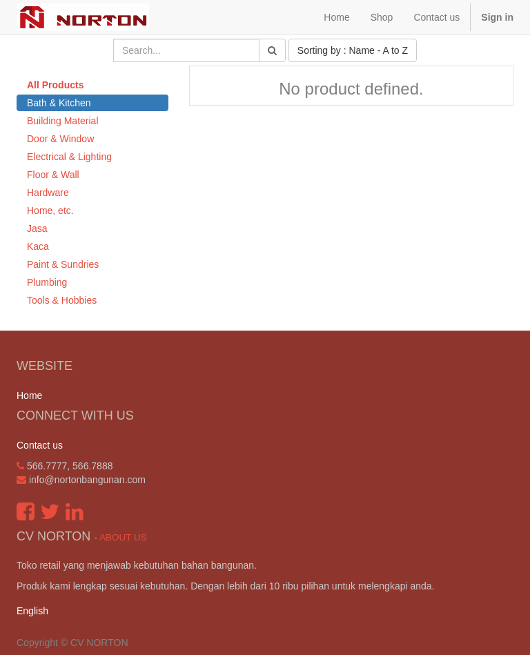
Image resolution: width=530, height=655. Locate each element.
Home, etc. (50, 210)
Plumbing (47, 282)
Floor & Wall (53, 174)
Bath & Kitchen (59, 102)
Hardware (48, 192)
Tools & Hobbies (62, 300)
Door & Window (60, 138)
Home (29, 395)
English (32, 610)
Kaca (38, 246)
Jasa (37, 228)
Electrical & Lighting (69, 156)
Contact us (40, 445)
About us (123, 537)
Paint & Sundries (63, 264)
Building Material (63, 120)
